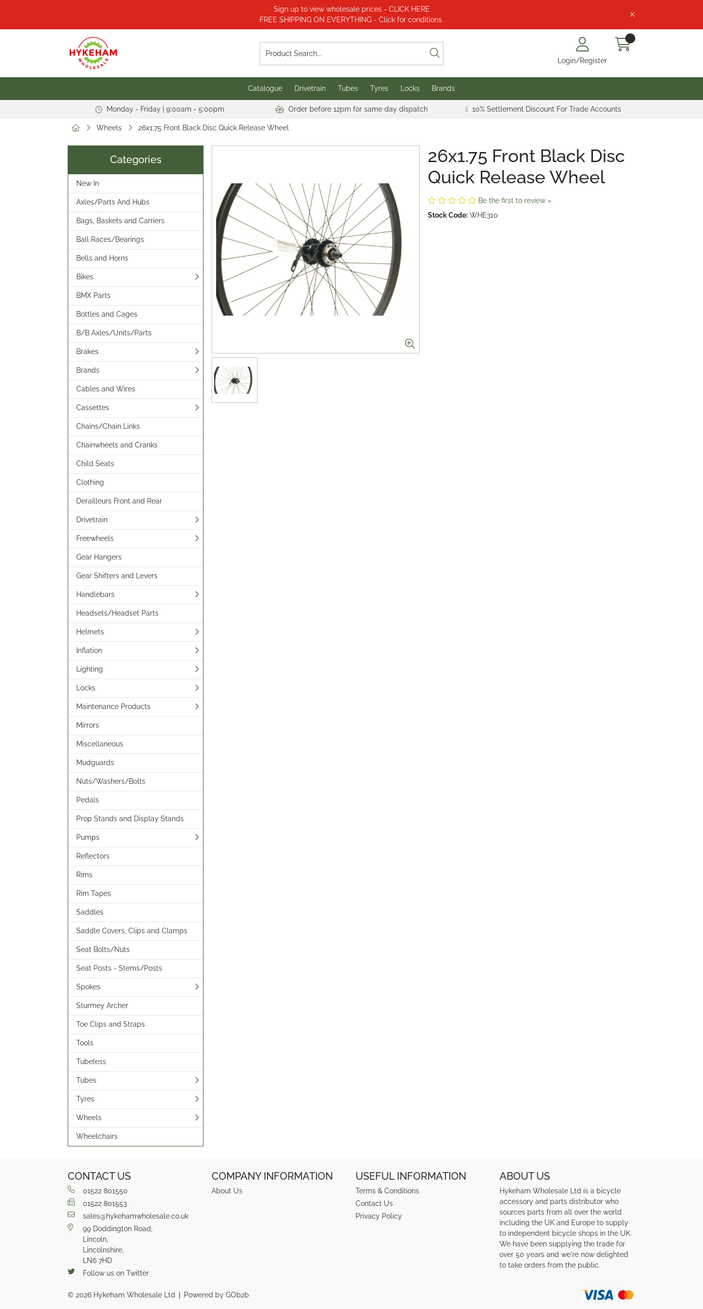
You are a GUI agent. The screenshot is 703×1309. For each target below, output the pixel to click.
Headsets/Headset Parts (117, 613)
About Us (227, 1191)
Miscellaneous (99, 744)
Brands (443, 88)
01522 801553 (97, 1202)
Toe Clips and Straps (110, 1024)
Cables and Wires (105, 389)
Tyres (379, 88)
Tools (84, 1043)
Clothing (90, 482)
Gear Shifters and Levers (117, 576)
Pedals (87, 800)
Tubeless (91, 1062)
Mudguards (95, 763)
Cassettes (92, 408)
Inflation (89, 650)
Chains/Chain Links (108, 426)
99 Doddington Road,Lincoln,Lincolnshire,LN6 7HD (110, 1244)
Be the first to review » (514, 200)
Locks (410, 88)
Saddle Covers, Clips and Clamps (131, 931)
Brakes (87, 351)
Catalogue (265, 88)
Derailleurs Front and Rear (119, 501)
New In (87, 183)
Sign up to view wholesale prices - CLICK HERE (352, 9)
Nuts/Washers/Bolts (110, 781)
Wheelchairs (97, 1136)
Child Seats (95, 464)
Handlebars (95, 594)
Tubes (348, 88)
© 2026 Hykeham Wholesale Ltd (121, 1295)
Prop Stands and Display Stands (130, 819)
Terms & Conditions (387, 1191)
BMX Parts (93, 295)
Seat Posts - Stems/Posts (119, 968)
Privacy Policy (379, 1216)
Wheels (109, 128)
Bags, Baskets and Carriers (120, 221)
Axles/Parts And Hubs (112, 202)
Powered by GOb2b (216, 1295)
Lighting (89, 669)
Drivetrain (310, 88)
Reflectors (93, 856)
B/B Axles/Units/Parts (114, 333)
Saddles (90, 912)
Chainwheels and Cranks (117, 445)
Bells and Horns (102, 258)
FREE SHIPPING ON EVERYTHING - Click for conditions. (351, 20)
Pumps (87, 837)
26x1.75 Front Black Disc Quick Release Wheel (213, 128)
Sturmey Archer (102, 1005)
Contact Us (374, 1203)
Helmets (90, 632)
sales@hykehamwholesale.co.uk (128, 1215)
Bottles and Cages (106, 314)
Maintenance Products (113, 706)
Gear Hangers (99, 557)
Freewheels (95, 538)
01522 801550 (98, 1190)
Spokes (88, 987)
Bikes (84, 277)
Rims (84, 875)
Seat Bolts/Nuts (103, 949)
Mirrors (87, 725)
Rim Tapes (93, 893)
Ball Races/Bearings (110, 239)
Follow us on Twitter (108, 1272)
